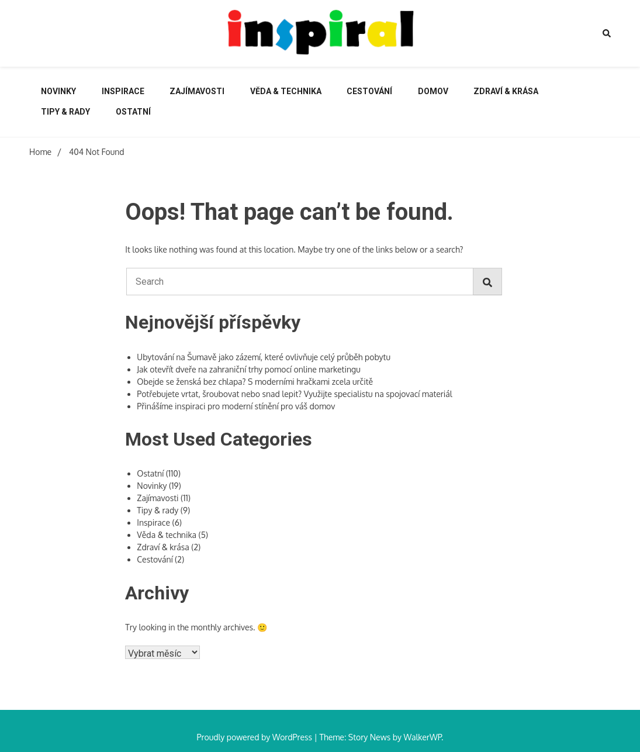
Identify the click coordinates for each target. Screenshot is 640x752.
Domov (433, 91)
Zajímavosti (196, 91)
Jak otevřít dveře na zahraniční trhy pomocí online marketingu (248, 369)
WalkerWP (422, 737)
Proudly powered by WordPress (255, 737)
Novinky (58, 91)
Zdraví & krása (505, 91)
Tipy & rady (65, 111)
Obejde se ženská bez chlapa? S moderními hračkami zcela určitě (255, 382)
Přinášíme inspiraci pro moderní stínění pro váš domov (236, 406)
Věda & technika (285, 91)
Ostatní (133, 111)
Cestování (369, 91)
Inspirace (123, 91)
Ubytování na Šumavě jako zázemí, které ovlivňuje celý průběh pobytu (263, 357)
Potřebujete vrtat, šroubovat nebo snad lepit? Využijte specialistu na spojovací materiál (294, 394)
